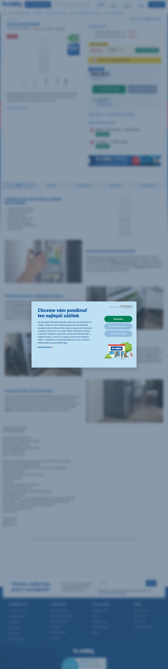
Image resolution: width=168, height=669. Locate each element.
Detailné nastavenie (118, 326)
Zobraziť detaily (45, 347)
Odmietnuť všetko (118, 334)
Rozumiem (118, 319)
